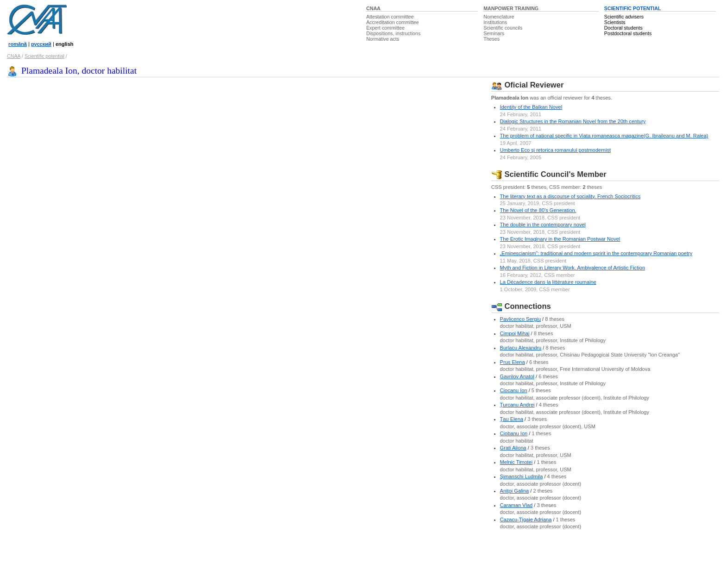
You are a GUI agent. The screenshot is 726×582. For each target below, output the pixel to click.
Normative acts (382, 39)
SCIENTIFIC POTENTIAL (632, 8)
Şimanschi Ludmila (521, 476)
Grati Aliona (513, 448)
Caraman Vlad (516, 505)
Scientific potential (44, 56)
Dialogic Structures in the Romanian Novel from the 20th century (573, 121)
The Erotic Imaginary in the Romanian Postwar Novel (560, 239)
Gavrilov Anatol (517, 376)
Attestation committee (389, 16)
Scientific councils (502, 28)
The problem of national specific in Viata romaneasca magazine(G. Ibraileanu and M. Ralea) (604, 135)
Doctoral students (623, 28)
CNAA (373, 8)
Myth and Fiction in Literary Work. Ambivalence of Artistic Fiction (572, 267)
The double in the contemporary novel (543, 224)
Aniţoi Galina (514, 491)
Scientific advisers (624, 16)
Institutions (495, 22)
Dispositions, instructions (393, 33)
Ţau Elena (511, 419)
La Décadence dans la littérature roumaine (548, 282)
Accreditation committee (392, 22)
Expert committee (385, 28)
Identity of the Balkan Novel (531, 107)
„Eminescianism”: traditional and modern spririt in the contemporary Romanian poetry (596, 253)
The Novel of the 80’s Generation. (538, 210)
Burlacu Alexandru (521, 347)
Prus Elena (512, 362)
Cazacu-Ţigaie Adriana (526, 519)
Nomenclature (498, 16)
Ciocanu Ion (513, 390)
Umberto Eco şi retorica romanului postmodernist (555, 150)
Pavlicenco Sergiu (520, 319)
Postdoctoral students (627, 33)
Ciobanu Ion (514, 433)
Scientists (615, 22)
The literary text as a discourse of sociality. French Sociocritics (570, 196)
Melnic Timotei (516, 462)
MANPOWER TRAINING (510, 8)
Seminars (493, 33)
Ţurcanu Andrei (517, 404)
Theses (491, 39)
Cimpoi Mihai (515, 333)
